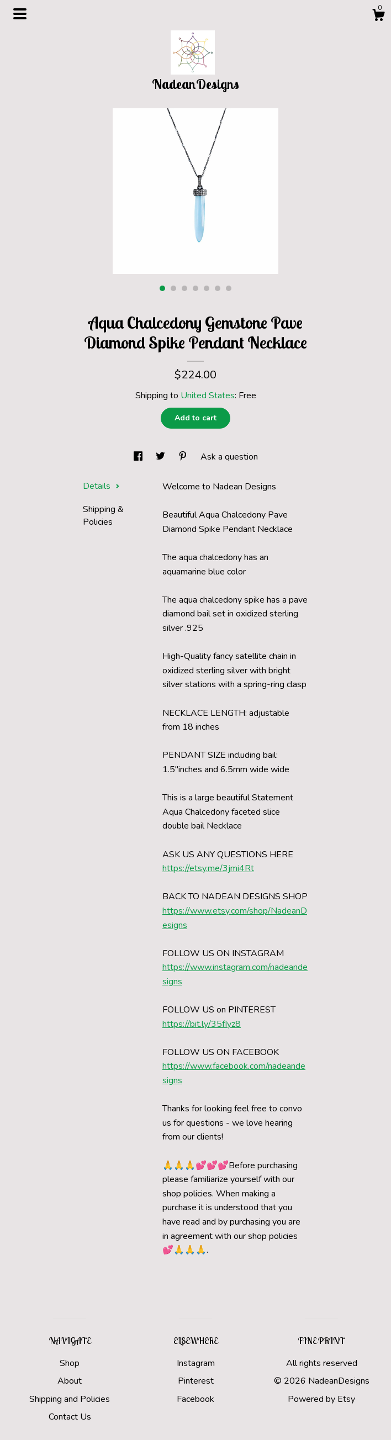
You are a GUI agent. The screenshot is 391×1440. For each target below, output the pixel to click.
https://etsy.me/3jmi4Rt (208, 868)
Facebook (195, 1399)
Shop (70, 1363)
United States (208, 395)
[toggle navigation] (20, 13)
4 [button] (195, 288)
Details (101, 486)
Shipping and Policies (69, 1399)
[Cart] (378, 16)
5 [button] (206, 288)
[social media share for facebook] (139, 457)
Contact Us (70, 1417)
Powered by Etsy (321, 1399)
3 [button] (184, 288)
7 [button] (228, 288)
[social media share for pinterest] (183, 457)
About (69, 1381)
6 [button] (217, 288)
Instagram (196, 1363)
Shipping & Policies (103, 515)
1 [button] (162, 288)
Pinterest (196, 1381)
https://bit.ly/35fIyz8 (201, 1024)
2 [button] (173, 288)
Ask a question (229, 457)
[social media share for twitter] (161, 457)
